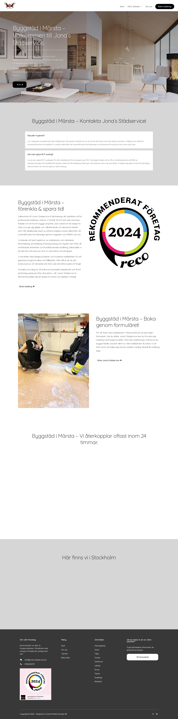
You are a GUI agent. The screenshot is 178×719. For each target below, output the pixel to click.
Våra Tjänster (133, 7)
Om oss (148, 7)
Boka (19, 85)
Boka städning (164, 6)
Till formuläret (142, 657)
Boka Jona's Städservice (108, 360)
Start (122, 7)
